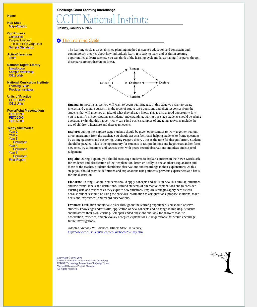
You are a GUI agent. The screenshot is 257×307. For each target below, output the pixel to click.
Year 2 (13, 135)
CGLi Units (16, 103)
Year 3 (13, 138)
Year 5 (13, 153)
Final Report (17, 160)
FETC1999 (16, 117)
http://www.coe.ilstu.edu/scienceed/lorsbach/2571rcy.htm (105, 232)
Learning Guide (19, 86)
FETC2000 (16, 121)
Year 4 (13, 145)
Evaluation (20, 142)
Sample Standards (21, 47)
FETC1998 (16, 114)
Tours (12, 58)
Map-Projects (18, 26)
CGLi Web (16, 75)
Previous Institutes (21, 89)
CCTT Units (17, 100)
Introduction (17, 68)
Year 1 (13, 131)
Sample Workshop (21, 72)
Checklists (16, 37)
